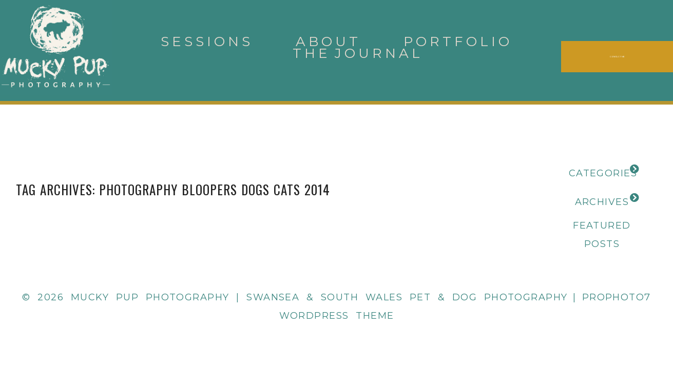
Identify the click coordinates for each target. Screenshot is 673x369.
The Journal (358, 53)
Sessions (207, 41)
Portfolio (457, 41)
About (328, 41)
